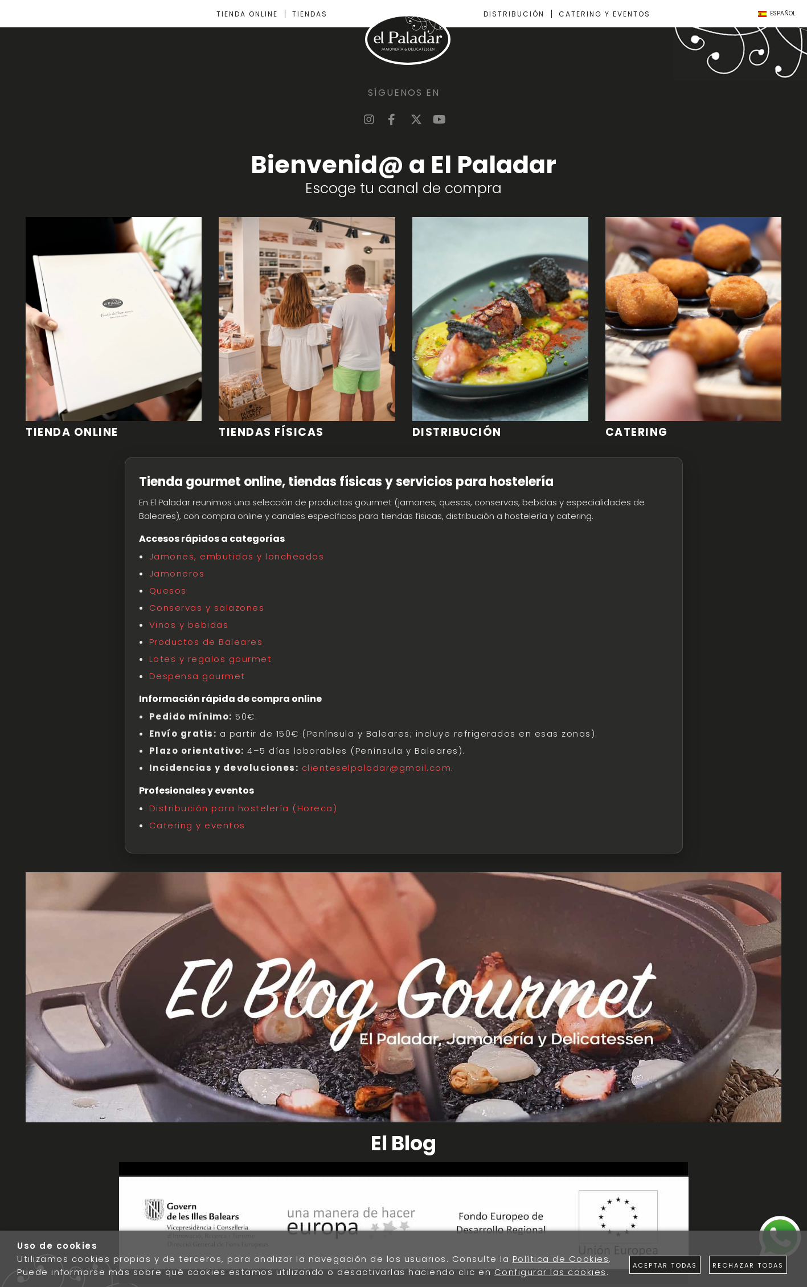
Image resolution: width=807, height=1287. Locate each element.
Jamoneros (177, 573)
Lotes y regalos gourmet (210, 659)
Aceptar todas (665, 1265)
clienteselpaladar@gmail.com (377, 768)
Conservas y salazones (207, 608)
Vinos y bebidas (189, 625)
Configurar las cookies (550, 1272)
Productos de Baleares (206, 642)
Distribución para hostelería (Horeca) (243, 808)
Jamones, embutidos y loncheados (237, 556)
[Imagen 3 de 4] (500, 327)
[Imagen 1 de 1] (404, 1224)
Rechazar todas (748, 1265)
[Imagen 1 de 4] (114, 327)
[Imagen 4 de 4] (693, 327)
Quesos (168, 590)
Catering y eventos (197, 825)
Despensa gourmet (197, 676)
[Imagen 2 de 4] (307, 327)
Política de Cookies (561, 1259)
